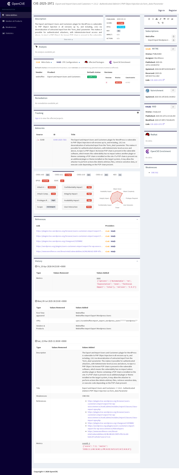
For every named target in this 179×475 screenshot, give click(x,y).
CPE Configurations (68, 62)
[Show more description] (68, 39)
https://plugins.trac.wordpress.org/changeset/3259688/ (59, 241)
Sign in (161, 10)
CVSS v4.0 (43, 174)
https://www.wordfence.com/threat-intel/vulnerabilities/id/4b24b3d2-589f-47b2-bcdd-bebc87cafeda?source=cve (83, 251)
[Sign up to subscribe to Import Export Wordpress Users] (174, 40)
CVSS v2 (102, 174)
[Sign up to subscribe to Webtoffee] (174, 36)
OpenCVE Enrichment (119, 62)
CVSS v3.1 (63, 174)
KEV (117, 174)
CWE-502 (154, 172)
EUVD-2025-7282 (60, 139)
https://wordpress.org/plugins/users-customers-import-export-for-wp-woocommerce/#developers (77, 246)
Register (173, 10)
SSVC (59, 180)
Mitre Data (44, 62)
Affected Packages (94, 62)
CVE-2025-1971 (43, 3)
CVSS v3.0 (84, 174)
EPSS (42, 180)
